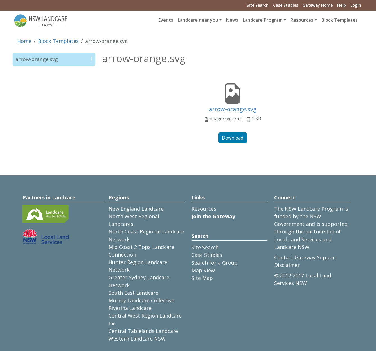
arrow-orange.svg (232, 109)
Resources (204, 208)
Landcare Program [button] (263, 20)
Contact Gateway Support (305, 257)
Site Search (258, 5)
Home (24, 41)
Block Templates (339, 20)
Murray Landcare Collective (141, 300)
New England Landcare (136, 208)
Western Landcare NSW (137, 338)
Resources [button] (302, 20)
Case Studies (285, 5)
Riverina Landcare (130, 308)
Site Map (202, 277)
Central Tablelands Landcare (143, 331)
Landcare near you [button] (198, 20)
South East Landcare (133, 292)
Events (165, 20)
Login (355, 5)
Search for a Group (215, 262)
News (232, 20)
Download (232, 138)
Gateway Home (318, 5)
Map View (203, 270)
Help (341, 5)
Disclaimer (287, 265)
